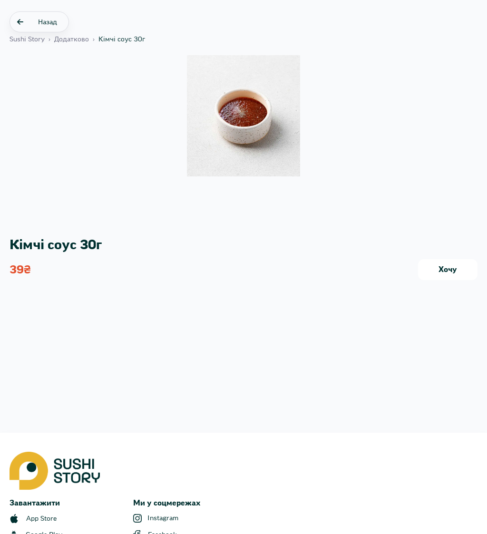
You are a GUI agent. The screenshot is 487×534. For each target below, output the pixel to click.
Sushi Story (27, 39)
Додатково (71, 39)
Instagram (162, 518)
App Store (41, 518)
